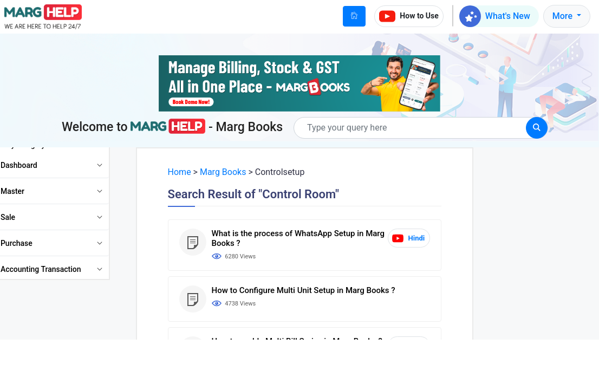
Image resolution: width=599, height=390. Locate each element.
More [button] (563, 16)
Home (186, 172)
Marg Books (230, 172)
